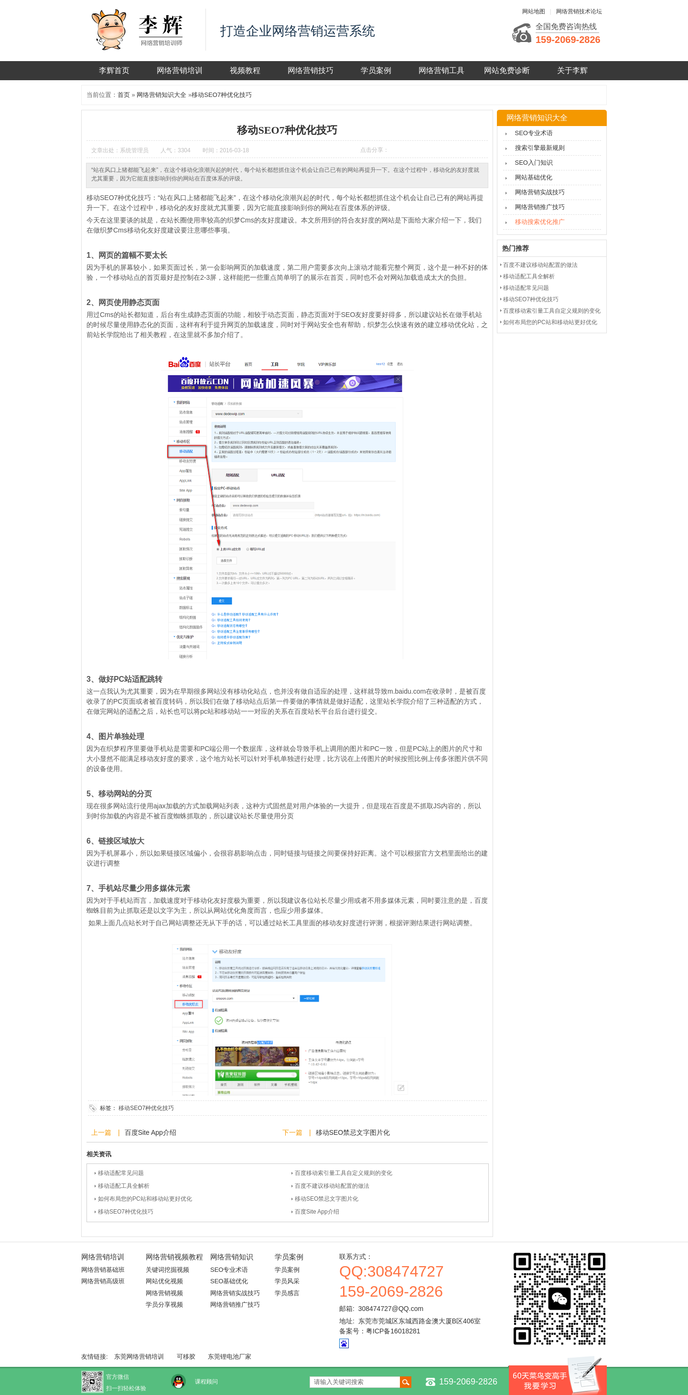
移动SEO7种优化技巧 (222, 94)
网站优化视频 (164, 1281)
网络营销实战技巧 (540, 192)
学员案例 (376, 70)
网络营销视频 (164, 1293)
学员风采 (287, 1281)
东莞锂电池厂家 (229, 1356)
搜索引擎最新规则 (540, 147)
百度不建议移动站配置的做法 (332, 1186)
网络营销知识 (231, 1257)
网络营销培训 (180, 70)
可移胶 (186, 1356)
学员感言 (287, 1293)
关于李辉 (572, 70)
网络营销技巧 (310, 70)
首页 (124, 94)
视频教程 (245, 70)
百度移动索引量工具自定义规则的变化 (343, 1173)
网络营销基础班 (103, 1269)
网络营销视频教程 (174, 1257)
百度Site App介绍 (150, 1132)
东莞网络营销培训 (139, 1356)
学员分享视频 (164, 1304)
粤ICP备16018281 (393, 1331)
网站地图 (533, 11)
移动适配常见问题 (121, 1173)
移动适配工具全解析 (124, 1186)
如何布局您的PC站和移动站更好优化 (145, 1198)
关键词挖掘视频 (167, 1269)
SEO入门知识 (534, 162)
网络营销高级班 (103, 1281)
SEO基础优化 (229, 1281)
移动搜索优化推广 (540, 221)
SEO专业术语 (534, 133)
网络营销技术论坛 (579, 11)
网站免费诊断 (507, 70)
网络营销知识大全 (161, 94)
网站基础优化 (533, 177)
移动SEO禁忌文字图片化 (353, 1132)
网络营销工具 (441, 70)
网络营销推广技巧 (540, 207)
